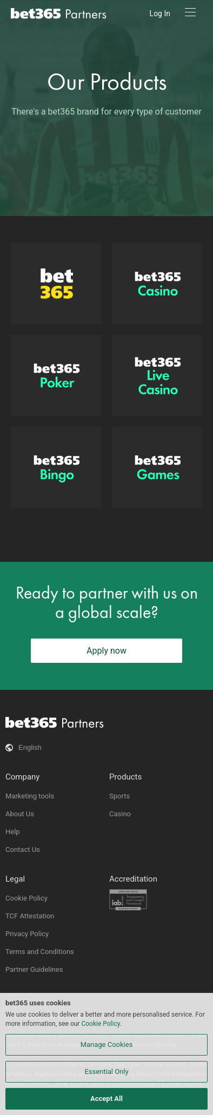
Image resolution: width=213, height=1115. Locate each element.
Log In (160, 13)
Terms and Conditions (39, 952)
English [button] (30, 747)
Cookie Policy (26, 898)
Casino (120, 814)
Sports (119, 796)
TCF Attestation (29, 916)
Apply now (106, 651)
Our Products (107, 82)
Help (12, 832)
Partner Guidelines (34, 969)
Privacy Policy (27, 934)
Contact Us (22, 849)
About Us (19, 814)
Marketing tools (29, 796)
